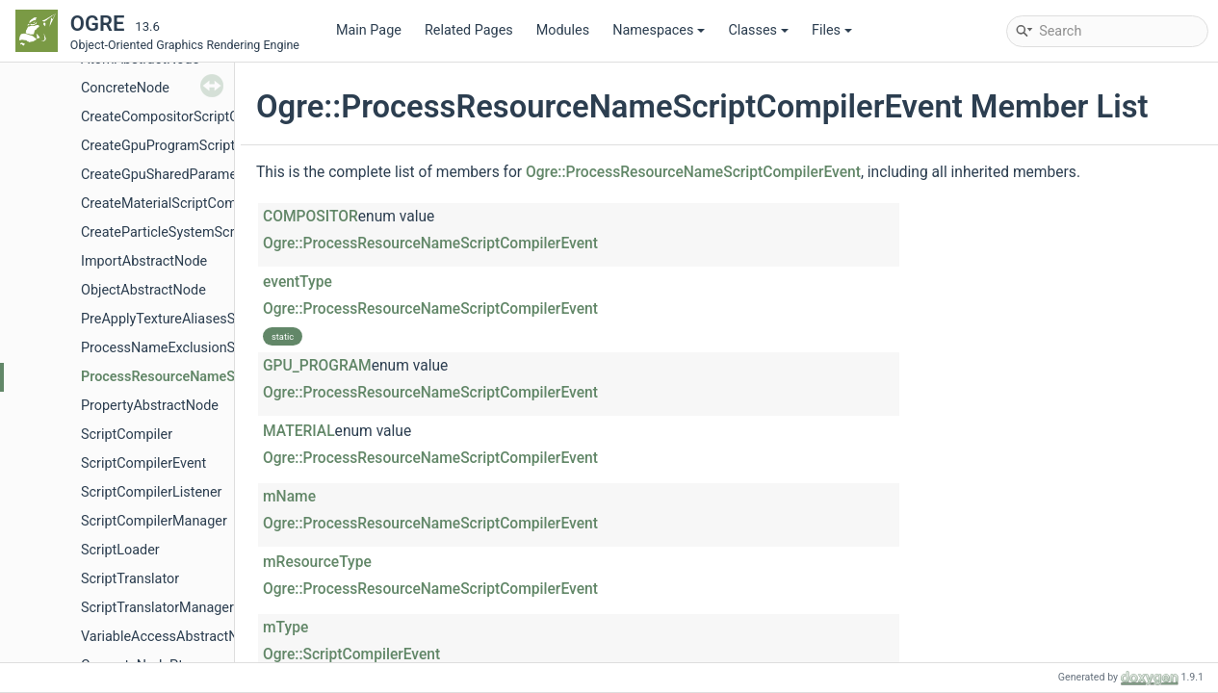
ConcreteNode (125, 88)
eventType (297, 282)
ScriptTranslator (130, 579)
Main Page (369, 30)
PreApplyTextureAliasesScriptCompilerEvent (216, 319)
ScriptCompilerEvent (143, 463)
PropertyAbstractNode (150, 406)
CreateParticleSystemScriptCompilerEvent (210, 232)
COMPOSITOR (310, 216)
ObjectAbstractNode (143, 290)
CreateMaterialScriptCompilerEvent (189, 203)
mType (285, 627)
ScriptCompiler (126, 434)
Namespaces (658, 30)
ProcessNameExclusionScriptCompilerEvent (216, 348)
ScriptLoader (120, 550)
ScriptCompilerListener (151, 492)
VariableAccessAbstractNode (171, 637)
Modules (562, 30)
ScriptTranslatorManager (157, 608)
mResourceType (317, 562)
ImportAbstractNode (144, 261)
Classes (758, 30)
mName (289, 496)
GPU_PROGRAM (317, 365)
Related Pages (469, 30)
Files (832, 30)
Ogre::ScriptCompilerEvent (351, 654)
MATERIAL (299, 431)
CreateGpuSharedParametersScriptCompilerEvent (233, 175)
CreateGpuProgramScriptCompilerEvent (202, 146)
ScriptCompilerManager (154, 521)
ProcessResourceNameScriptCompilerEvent (217, 377)
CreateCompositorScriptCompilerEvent (200, 117)
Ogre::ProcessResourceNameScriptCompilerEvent (693, 172)
